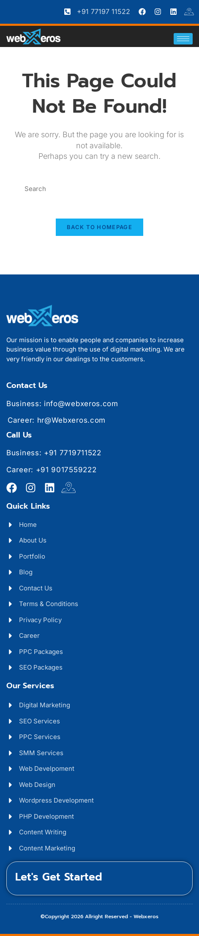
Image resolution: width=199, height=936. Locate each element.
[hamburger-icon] (183, 38)
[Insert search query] (99, 189)
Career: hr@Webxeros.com (57, 420)
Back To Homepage (99, 227)
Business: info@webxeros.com (62, 403)
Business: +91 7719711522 (53, 453)
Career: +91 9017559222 (51, 469)
